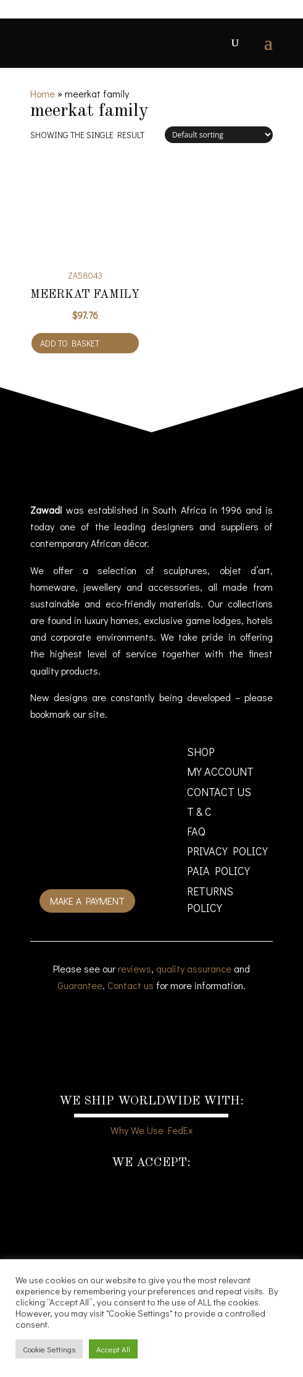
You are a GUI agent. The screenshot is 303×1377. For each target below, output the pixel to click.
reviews (134, 968)
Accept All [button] (113, 1349)
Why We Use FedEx (151, 1130)
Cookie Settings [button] (49, 1349)
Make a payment (87, 900)
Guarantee (79, 985)
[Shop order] (219, 134)
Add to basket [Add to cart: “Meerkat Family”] (69, 343)
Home (42, 93)
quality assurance (193, 968)
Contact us (130, 985)
